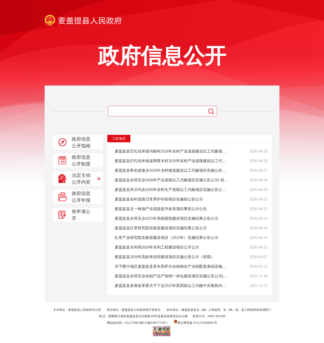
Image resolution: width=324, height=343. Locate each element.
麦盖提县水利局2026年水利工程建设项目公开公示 (157, 247)
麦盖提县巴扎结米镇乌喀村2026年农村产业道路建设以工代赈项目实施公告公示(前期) (172, 151)
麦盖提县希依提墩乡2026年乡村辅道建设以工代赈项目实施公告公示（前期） (172, 170)
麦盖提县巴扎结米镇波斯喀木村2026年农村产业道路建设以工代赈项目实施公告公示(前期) (172, 161)
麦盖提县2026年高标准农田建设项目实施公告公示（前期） (165, 257)
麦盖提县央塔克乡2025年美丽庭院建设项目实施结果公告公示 (166, 218)
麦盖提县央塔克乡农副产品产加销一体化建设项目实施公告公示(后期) (172, 276)
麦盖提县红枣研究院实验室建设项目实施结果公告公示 (161, 228)
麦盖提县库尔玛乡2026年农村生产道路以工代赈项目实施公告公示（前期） (172, 189)
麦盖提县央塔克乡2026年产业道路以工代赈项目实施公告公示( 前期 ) (172, 180)
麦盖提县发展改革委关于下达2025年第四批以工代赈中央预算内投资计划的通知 (172, 285)
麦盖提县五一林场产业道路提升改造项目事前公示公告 (161, 209)
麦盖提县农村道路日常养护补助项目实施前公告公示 (159, 199)
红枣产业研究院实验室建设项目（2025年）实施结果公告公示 (166, 237)
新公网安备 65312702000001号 (195, 322)
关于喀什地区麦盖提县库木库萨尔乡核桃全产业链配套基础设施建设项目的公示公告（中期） (172, 266)
